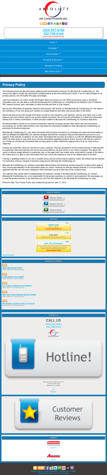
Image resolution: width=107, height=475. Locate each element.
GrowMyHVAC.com (45, 473)
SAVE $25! (53, 225)
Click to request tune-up (53, 228)
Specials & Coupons (53, 65)
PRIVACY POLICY (37, 471)
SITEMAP (73, 471)
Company (53, 48)
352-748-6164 (54, 33)
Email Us (53, 391)
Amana (53, 458)
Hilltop (67, 473)
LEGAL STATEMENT (51, 471)
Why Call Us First (53, 71)
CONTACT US (64, 471)
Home (53, 42)
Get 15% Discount (53, 243)
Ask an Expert (53, 54)
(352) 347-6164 (53, 30)
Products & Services (53, 60)
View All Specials (8, 255)
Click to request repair (53, 250)
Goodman (53, 446)
